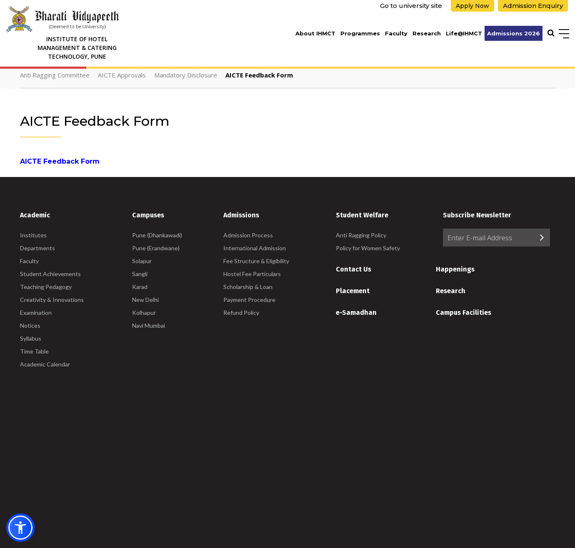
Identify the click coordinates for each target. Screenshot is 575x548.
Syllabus (30, 338)
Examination (36, 312)
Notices (30, 325)
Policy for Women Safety (368, 248)
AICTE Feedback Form (259, 75)
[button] (20, 528)
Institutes (33, 235)
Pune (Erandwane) (156, 248)
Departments (37, 248)
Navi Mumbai (148, 325)
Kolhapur (144, 312)
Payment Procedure (249, 299)
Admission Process (248, 235)
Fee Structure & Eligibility (256, 260)
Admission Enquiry (533, 6)
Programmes (360, 33)
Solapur (142, 260)
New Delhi (145, 299)
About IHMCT (315, 33)
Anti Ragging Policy (361, 235)
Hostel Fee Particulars (252, 273)
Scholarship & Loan (247, 286)
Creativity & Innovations (52, 299)
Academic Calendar (45, 364)
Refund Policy (241, 312)
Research (426, 33)
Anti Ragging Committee (55, 75)
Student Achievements (50, 273)
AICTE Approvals (122, 75)
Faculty (396, 33)
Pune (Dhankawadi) (157, 235)
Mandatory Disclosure (185, 75)
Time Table (34, 351)
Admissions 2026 (513, 33)
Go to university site (411, 6)
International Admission (254, 248)
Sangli (140, 273)
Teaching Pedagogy (46, 286)
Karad (140, 286)
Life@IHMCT (464, 33)
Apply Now (472, 6)
